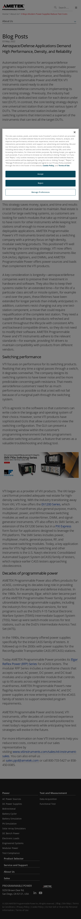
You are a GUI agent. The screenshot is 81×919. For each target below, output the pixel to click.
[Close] (74, 132)
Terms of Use (64, 165)
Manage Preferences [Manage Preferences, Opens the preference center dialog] (40, 192)
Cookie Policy (48, 165)
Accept (40, 174)
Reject (40, 183)
